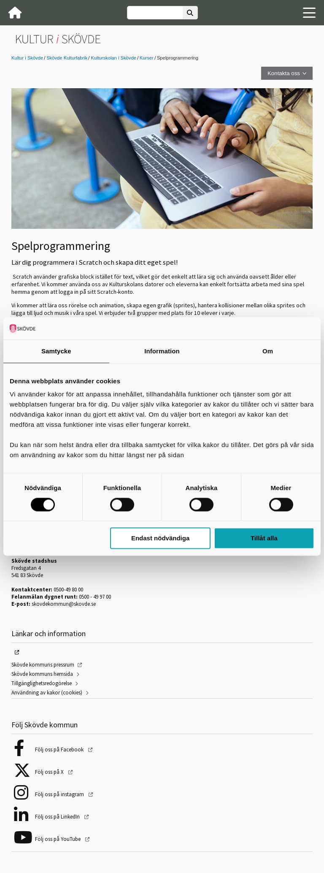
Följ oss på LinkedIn (58, 816)
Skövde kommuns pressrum (42, 664)
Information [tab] (162, 351)
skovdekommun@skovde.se (64, 603)
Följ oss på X (50, 771)
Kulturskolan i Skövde (113, 57)
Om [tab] (267, 351)
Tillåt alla (264, 538)
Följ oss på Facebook (60, 749)
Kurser (147, 57)
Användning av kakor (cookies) (46, 692)
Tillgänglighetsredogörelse (41, 683)
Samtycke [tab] (56, 351)
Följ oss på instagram (60, 794)
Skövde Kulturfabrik (66, 57)
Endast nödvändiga (160, 538)
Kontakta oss (283, 73)
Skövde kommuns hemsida (42, 674)
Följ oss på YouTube (58, 839)
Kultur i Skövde (27, 57)
